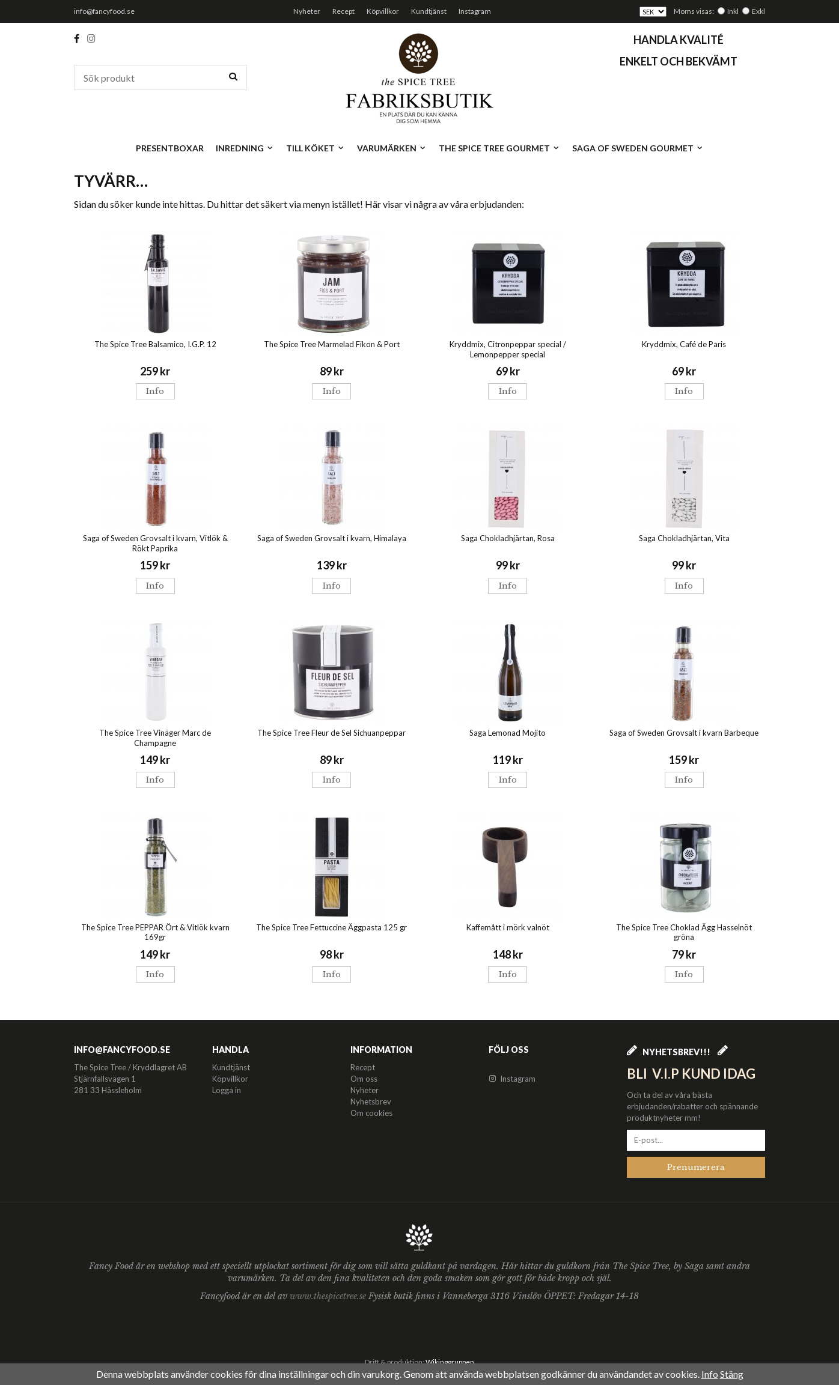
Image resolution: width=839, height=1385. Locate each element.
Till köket (315, 148)
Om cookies (371, 1113)
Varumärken (392, 148)
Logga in (226, 1090)
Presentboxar (170, 148)
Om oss (363, 1078)
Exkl (758, 11)
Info (155, 391)
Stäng (731, 1374)
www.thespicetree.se (329, 1296)
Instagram (475, 11)
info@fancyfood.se (104, 11)
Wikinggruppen (450, 1361)
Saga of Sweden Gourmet (638, 148)
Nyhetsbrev (370, 1101)
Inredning (245, 148)
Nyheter (306, 11)
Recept (343, 11)
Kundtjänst (429, 11)
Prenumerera (696, 1167)
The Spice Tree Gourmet (499, 148)
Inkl (733, 11)
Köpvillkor (383, 11)
